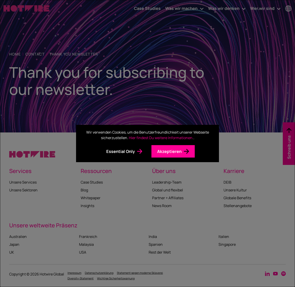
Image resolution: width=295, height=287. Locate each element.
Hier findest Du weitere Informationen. (161, 137)
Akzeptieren (169, 151)
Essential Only (120, 151)
